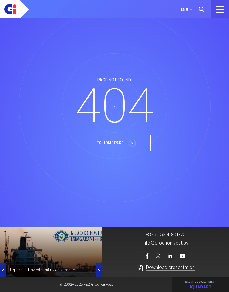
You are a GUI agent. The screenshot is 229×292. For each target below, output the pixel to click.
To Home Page (116, 155)
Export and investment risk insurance (42, 276)
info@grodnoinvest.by (165, 249)
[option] (51, 258)
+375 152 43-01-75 (166, 241)
